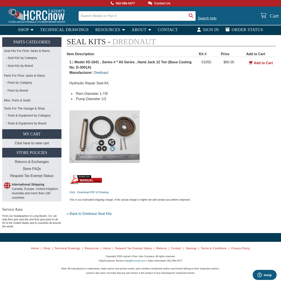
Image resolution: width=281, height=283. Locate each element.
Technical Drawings (64, 29)
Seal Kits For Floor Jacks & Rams (27, 51)
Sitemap (191, 248)
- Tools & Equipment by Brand (26, 123)
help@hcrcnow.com (134, 260)
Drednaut (101, 72)
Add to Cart (261, 63)
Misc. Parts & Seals (17, 100)
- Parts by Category (19, 82)
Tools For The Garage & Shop (24, 108)
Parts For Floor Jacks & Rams (24, 75)
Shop (24, 29)
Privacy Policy (240, 248)
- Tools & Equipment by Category (28, 115)
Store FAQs (32, 169)
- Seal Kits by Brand (19, 65)
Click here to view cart (32, 143)
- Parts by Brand (17, 90)
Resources (108, 29)
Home (35, 248)
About (139, 29)
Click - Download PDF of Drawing (88, 192)
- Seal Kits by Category (21, 58)
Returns (161, 248)
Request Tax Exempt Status (31, 176)
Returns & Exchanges (32, 162)
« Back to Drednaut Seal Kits (89, 214)
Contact (168, 29)
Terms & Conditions (214, 248)
